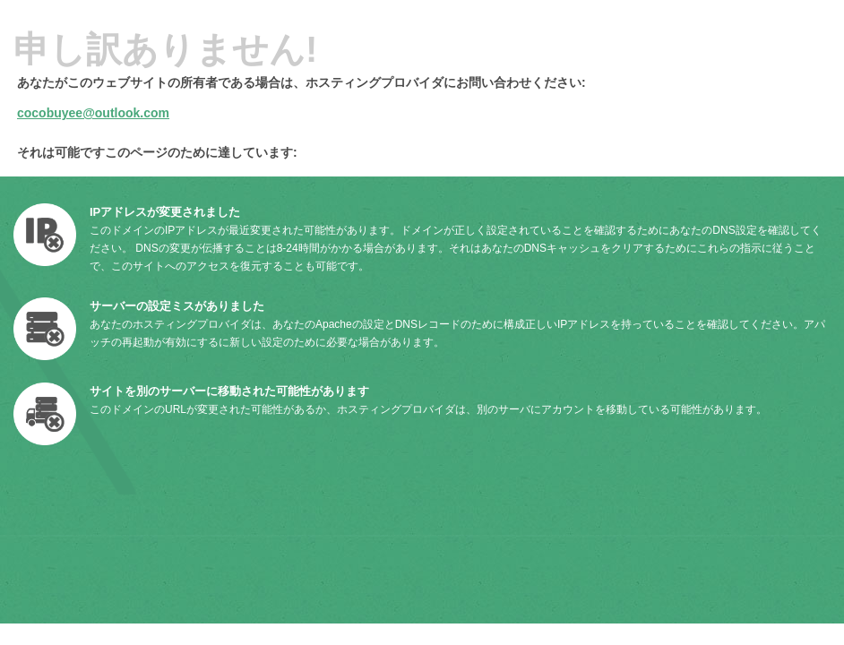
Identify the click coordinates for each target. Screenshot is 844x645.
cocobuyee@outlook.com (93, 113)
